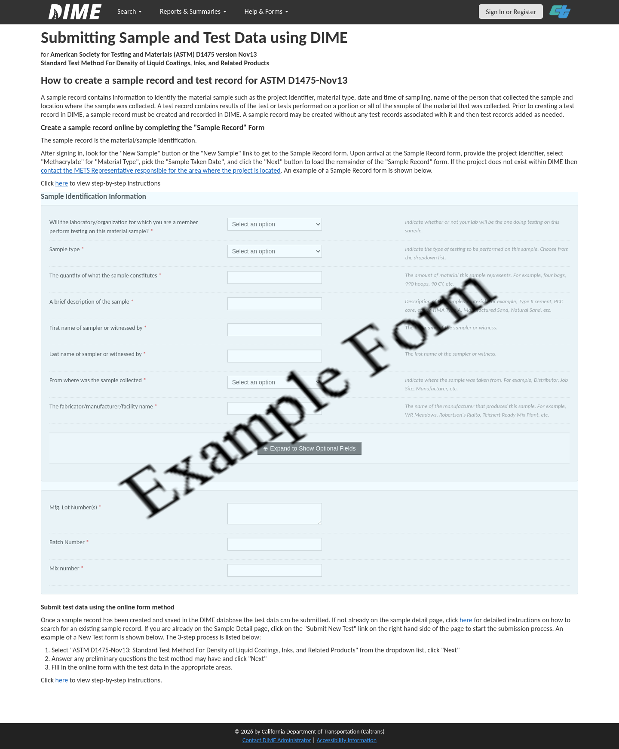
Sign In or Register (511, 12)
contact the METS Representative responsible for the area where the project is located (161, 170)
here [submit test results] (61, 680)
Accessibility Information (346, 740)
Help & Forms (266, 11)
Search (129, 11)
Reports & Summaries (193, 11)
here (466, 620)
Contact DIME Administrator (276, 740)
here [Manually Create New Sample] (61, 183)
